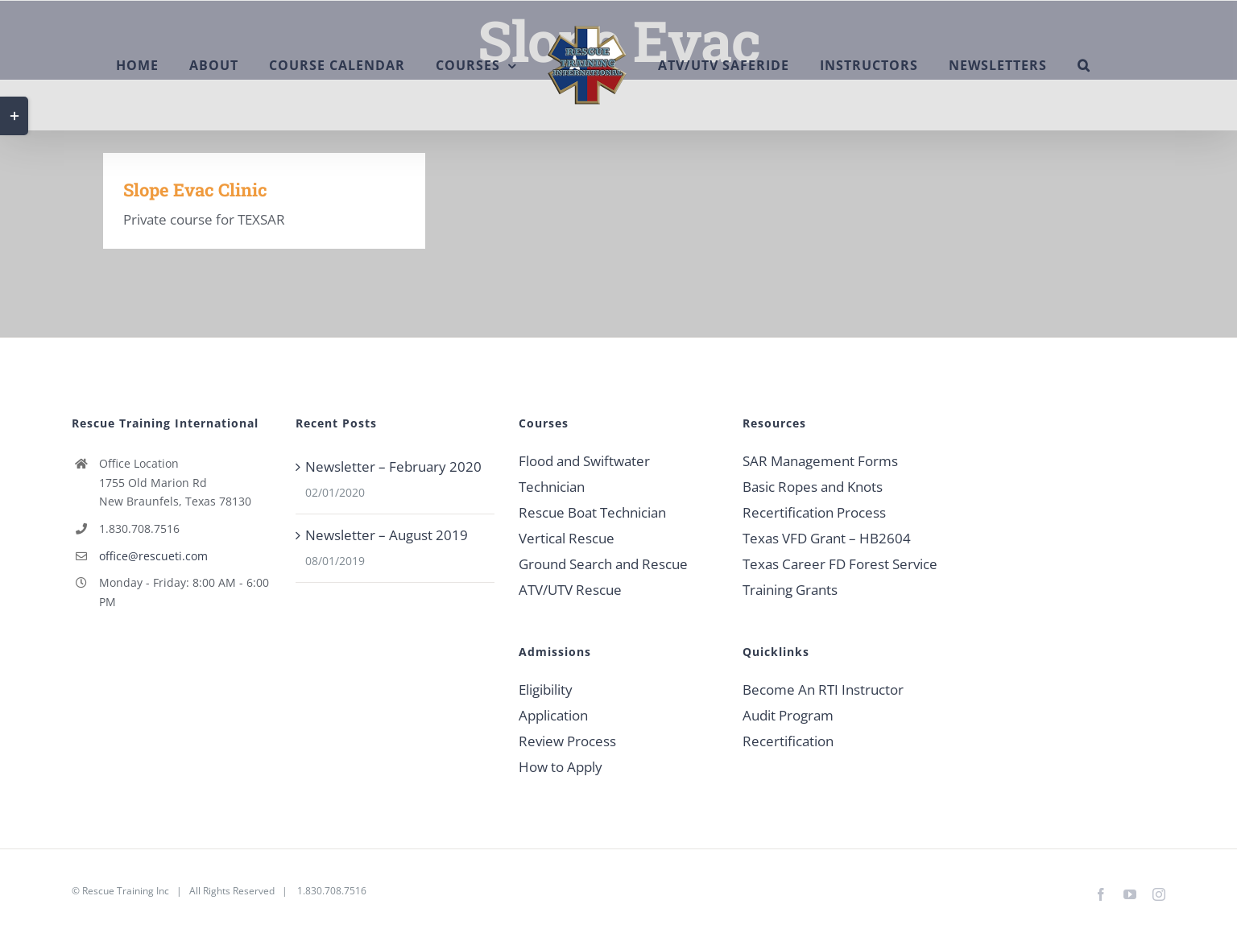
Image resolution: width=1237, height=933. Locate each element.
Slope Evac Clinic (195, 189)
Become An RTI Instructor (823, 689)
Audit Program (788, 715)
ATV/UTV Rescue (570, 589)
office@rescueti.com (153, 556)
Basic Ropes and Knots (813, 486)
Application (553, 715)
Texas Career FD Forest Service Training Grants (840, 577)
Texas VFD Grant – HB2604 (827, 538)
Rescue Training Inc (125, 891)
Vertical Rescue (566, 538)
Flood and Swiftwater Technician (584, 474)
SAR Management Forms (820, 461)
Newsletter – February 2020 (393, 466)
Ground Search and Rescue (603, 564)
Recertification (788, 741)
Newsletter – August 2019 (386, 535)
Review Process (567, 741)
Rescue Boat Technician (592, 512)
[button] (1084, 65)
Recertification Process (814, 512)
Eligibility (546, 689)
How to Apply (560, 767)
